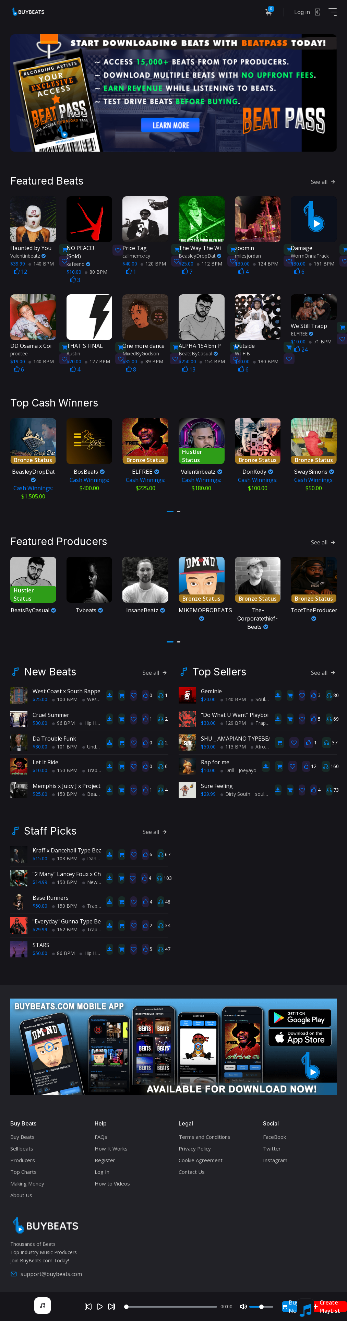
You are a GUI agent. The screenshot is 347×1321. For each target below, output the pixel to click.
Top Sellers (219, 669)
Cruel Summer (51, 713)
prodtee (19, 352)
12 (20, 270)
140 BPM (41, 262)
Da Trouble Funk (54, 736)
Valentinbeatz (28, 254)
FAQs (101, 1134)
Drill (227, 768)
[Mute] (243, 1306)
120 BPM (153, 262)
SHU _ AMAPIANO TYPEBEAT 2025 (245, 736)
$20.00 (208, 697)
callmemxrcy (136, 254)
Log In (102, 1169)
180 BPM (265, 360)
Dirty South (235, 792)
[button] (170, 510)
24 (301, 348)
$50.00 (208, 744)
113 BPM (233, 744)
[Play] (100, 1306)
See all (324, 181)
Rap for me (215, 760)
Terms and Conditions (204, 1134)
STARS (41, 943)
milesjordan (248, 254)
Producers (22, 1158)
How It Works (111, 1146)
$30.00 (40, 721)
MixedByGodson (140, 352)
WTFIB (242, 352)
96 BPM (63, 721)
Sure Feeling (217, 784)
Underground (99, 744)
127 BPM (97, 360)
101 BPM (64, 744)
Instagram (275, 1158)
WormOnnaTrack (310, 254)
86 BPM (63, 951)
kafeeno (78, 263)
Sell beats (21, 1146)
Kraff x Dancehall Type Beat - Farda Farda (86, 848)
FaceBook (274, 1134)
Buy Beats (22, 1134)
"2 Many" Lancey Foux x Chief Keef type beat (89, 872)
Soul (258, 697)
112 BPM (209, 262)
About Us (21, 1193)
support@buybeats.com (46, 1272)
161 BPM (321, 262)
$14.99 (40, 880)
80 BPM (96, 271)
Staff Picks (50, 829)
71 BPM (320, 340)
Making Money (27, 1181)
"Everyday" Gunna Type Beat (69, 919)
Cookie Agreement (201, 1158)
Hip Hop (91, 721)
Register (105, 1158)
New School (98, 880)
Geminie (211, 689)
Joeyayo (247, 768)
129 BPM (233, 721)
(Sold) (87, 251)
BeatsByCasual (198, 352)
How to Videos (112, 1181)
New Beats (50, 669)
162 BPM (64, 927)
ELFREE (302, 332)
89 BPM (152, 360)
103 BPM (64, 856)
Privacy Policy (195, 1146)
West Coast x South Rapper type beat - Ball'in (91, 689)
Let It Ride (45, 760)
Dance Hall (96, 856)
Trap (89, 768)
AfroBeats (264, 744)
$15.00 (40, 856)
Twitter (272, 1146)
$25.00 (40, 697)
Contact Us (192, 1169)
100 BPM (64, 697)
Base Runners (51, 895)
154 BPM (212, 360)
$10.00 (40, 768)
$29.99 (208, 792)
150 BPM (64, 768)
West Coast (97, 697)
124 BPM (265, 262)
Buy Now (291, 1306)
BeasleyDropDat (200, 254)
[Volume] (261, 1307)
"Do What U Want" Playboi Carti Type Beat (255, 713)
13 (188, 368)
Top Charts (23, 1169)
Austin (73, 352)
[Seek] (170, 1307)
